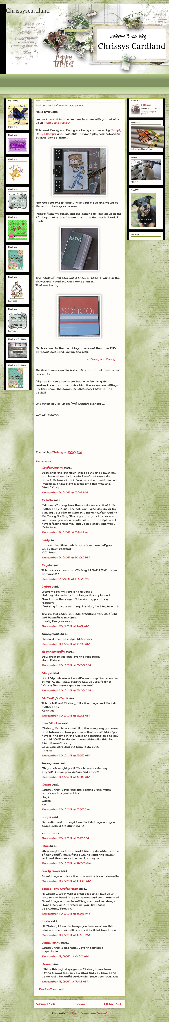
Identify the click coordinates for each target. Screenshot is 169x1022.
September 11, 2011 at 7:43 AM (65, 981)
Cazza (46, 784)
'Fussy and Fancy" (57, 122)
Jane (45, 846)
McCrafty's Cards (55, 698)
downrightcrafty (53, 651)
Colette (47, 500)
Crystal (47, 565)
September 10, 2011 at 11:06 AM (66, 881)
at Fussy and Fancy (101, 359)
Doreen (47, 964)
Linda (46, 921)
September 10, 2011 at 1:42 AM (65, 626)
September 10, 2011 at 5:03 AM (66, 665)
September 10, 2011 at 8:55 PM (66, 913)
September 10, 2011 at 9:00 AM (67, 863)
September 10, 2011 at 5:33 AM (66, 715)
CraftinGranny (52, 467)
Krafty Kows (51, 871)
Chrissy (147, 105)
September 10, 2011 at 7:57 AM (66, 809)
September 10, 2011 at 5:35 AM (66, 755)
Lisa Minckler (51, 723)
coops (46, 817)
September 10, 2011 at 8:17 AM (65, 838)
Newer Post (45, 1004)
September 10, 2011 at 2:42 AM (66, 644)
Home (80, 1004)
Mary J (47, 673)
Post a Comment (51, 989)
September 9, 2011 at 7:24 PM (65, 492)
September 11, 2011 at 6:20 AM (65, 956)
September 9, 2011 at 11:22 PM (65, 579)
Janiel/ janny (51, 942)
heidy (46, 540)
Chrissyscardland (28, 10)
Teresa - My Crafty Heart (60, 888)
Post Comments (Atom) (89, 1013)
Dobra (46, 586)
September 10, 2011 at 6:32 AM (66, 777)
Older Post (113, 1004)
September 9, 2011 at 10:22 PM (66, 557)
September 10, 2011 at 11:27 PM (66, 935)
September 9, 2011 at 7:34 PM (65, 532)
